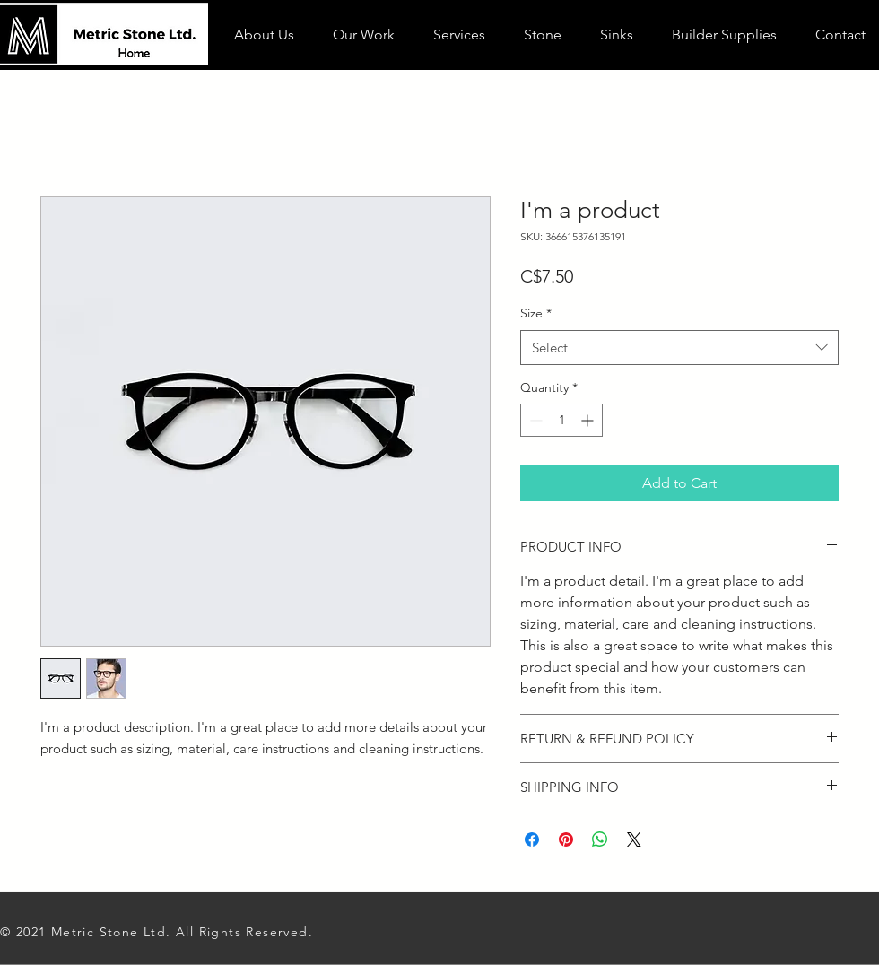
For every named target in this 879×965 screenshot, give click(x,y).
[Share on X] (634, 839)
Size (536, 313)
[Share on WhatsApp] (600, 839)
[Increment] (589, 420)
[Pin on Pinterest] (566, 839)
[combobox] (679, 347)
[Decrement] (534, 420)
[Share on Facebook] (532, 839)
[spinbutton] (561, 420)
